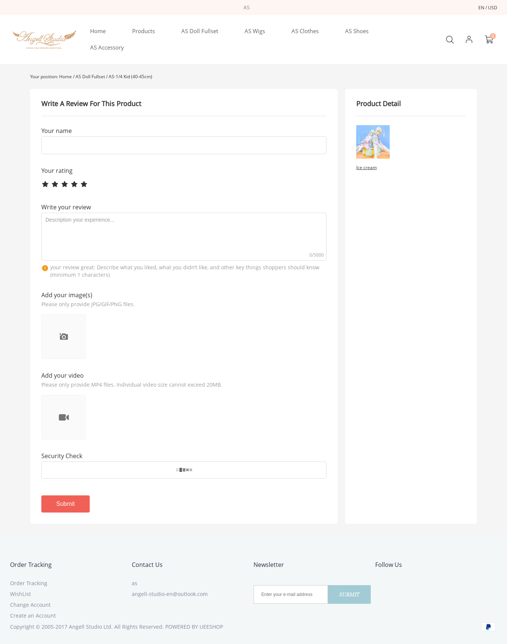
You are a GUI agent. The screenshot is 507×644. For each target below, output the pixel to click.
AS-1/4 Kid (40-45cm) (130, 76)
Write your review (66, 207)
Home (65, 76)
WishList (20, 593)
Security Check (61, 456)
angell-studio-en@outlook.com (170, 593)
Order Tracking (31, 565)
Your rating (57, 170)
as (134, 583)
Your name (56, 131)
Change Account (30, 604)
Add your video (62, 375)
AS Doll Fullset (90, 76)
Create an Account (33, 615)
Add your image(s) (66, 295)
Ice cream (366, 167)
